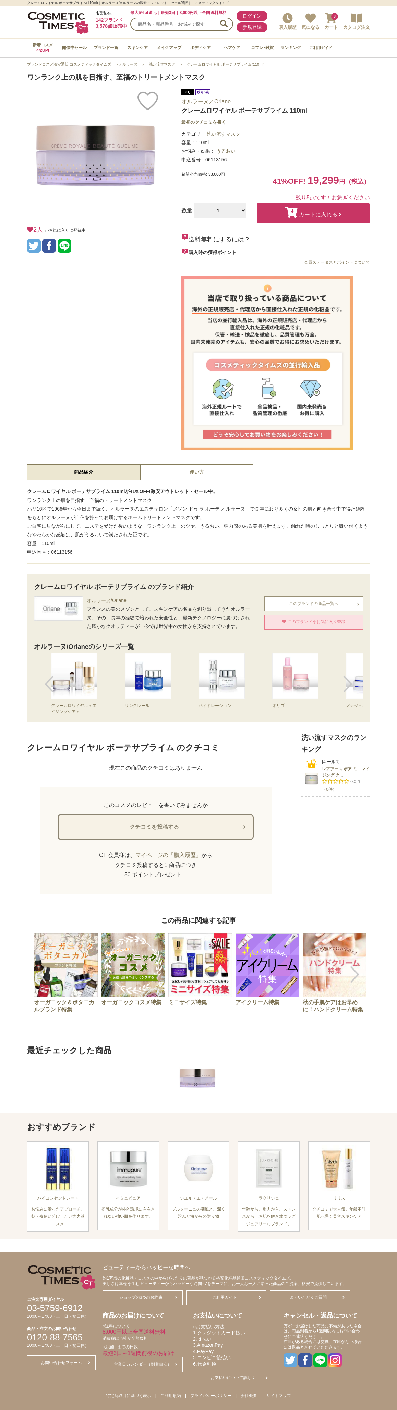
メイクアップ (169, 47)
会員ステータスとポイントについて (337, 262)
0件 (329, 789)
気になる (311, 21)
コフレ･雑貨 (262, 47)
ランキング (290, 47)
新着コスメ (43, 48)
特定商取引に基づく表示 (128, 1395)
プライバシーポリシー (210, 1395)
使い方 (197, 472)
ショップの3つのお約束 (148, 1297)
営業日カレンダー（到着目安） (145, 1364)
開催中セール (74, 47)
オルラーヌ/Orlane (107, 600)
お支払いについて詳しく (239, 1377)
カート (331, 21)
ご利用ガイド (321, 48)
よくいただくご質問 (317, 1297)
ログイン (252, 16)
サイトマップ (278, 1395)
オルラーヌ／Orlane (206, 101)
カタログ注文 (356, 21)
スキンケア (137, 47)
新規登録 (252, 27)
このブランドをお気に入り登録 (313, 621)
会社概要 (249, 1395)
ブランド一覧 (106, 47)
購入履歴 (288, 21)
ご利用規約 (170, 1395)
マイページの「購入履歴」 (168, 855)
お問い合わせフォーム (65, 1362)
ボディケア (200, 47)
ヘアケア (232, 47)
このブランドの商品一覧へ (324, 604)
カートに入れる (313, 212)
